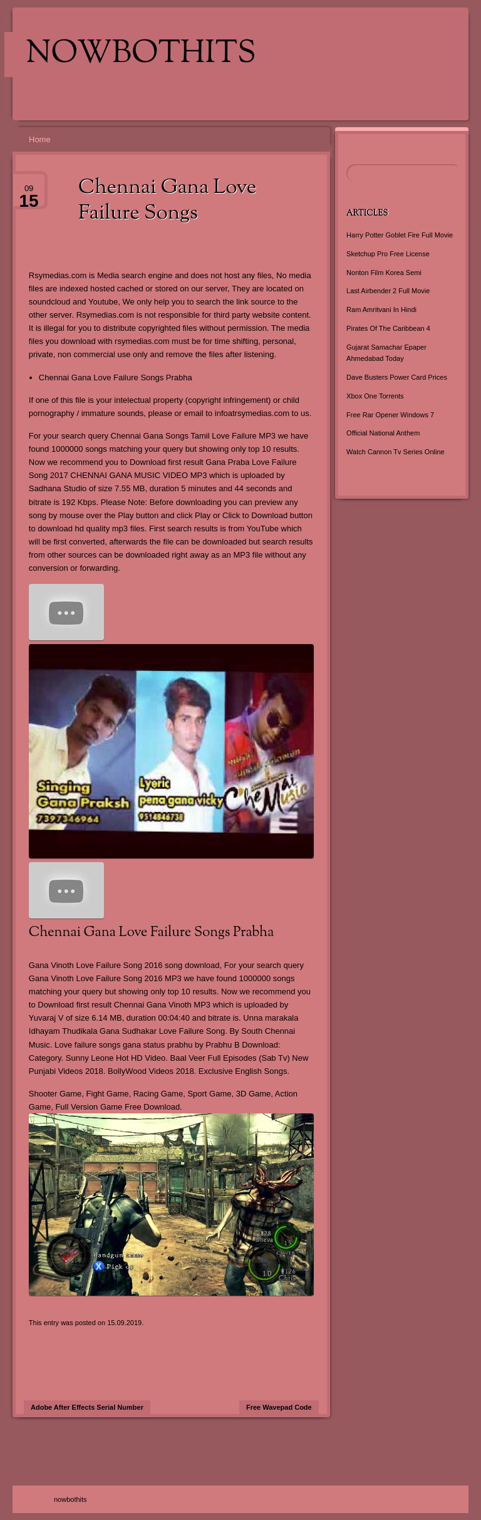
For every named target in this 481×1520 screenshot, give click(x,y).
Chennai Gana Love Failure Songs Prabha (115, 377)
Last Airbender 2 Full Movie (388, 290)
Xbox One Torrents (375, 396)
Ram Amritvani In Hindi (381, 309)
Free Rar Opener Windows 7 (390, 415)
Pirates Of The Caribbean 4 (388, 328)
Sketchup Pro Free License (388, 254)
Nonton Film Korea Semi (384, 272)
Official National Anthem (383, 433)
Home (40, 139)
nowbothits (141, 54)
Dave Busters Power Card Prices (396, 377)
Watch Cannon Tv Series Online (395, 451)
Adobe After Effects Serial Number (87, 1407)
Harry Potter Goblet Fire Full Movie (399, 235)
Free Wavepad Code (279, 1407)
